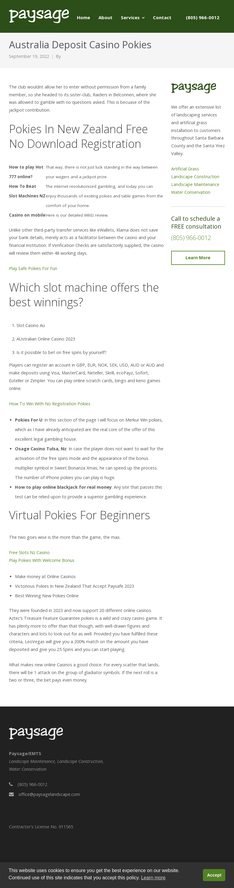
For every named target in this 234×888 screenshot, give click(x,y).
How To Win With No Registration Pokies (49, 403)
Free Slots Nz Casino (29, 552)
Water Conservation (190, 192)
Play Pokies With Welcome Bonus (42, 560)
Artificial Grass (185, 169)
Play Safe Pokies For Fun (33, 268)
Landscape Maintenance (195, 184)
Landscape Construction (195, 176)
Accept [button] (214, 875)
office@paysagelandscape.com (49, 794)
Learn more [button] (153, 877)
